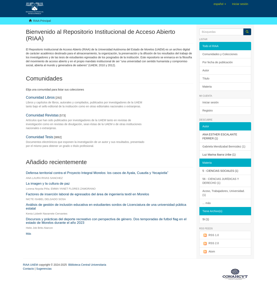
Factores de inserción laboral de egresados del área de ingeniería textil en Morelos (87, 194)
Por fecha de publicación (218, 62)
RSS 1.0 (211, 235)
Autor (206, 70)
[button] (220, 4)
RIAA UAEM (31, 264)
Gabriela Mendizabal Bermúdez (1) (224, 146)
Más (28, 233)
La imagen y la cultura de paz (48, 183)
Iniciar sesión (211, 102)
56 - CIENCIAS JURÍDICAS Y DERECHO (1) (221, 180)
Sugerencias (44, 268)
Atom (209, 251)
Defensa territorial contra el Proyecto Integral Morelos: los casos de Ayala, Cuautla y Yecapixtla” (97, 173)
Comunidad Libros (40, 97)
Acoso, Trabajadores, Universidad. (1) (224, 193)
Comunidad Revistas (42, 115)
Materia (207, 86)
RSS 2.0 (211, 243)
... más (207, 203)
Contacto (28, 268)
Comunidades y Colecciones (220, 54)
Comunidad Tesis (39, 137)
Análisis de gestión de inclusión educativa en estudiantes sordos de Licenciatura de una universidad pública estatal (106, 206)
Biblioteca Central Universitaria (87, 264)
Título (206, 78)
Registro (208, 110)
